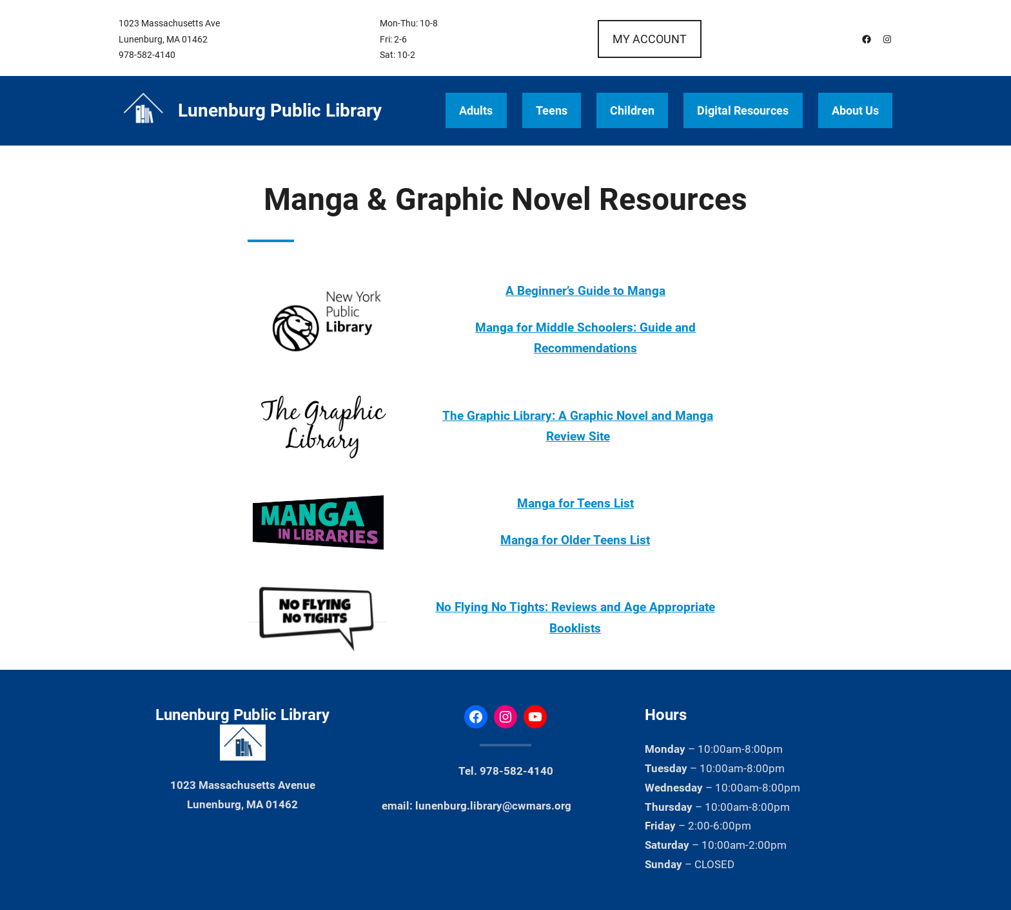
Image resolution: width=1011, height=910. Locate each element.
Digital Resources (743, 110)
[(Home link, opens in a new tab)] (143, 110)
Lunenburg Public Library (280, 110)
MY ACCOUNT (650, 39)
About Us (855, 110)
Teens (551, 110)
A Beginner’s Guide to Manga (585, 291)
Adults (476, 110)
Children (632, 110)
